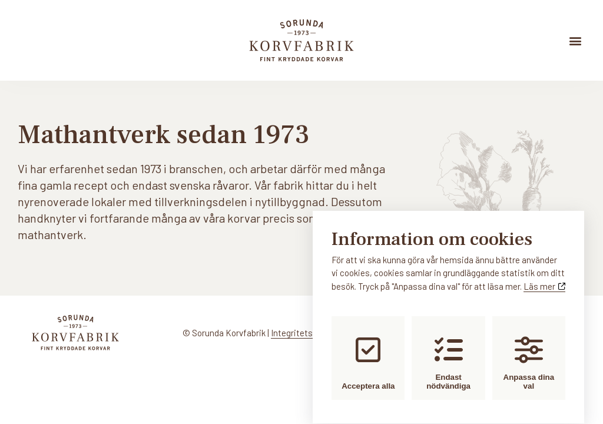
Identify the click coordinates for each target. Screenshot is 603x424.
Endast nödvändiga (448, 352)
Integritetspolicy (303, 332)
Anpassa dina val (529, 352)
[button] (575, 40)
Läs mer (544, 275)
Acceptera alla (368, 352)
